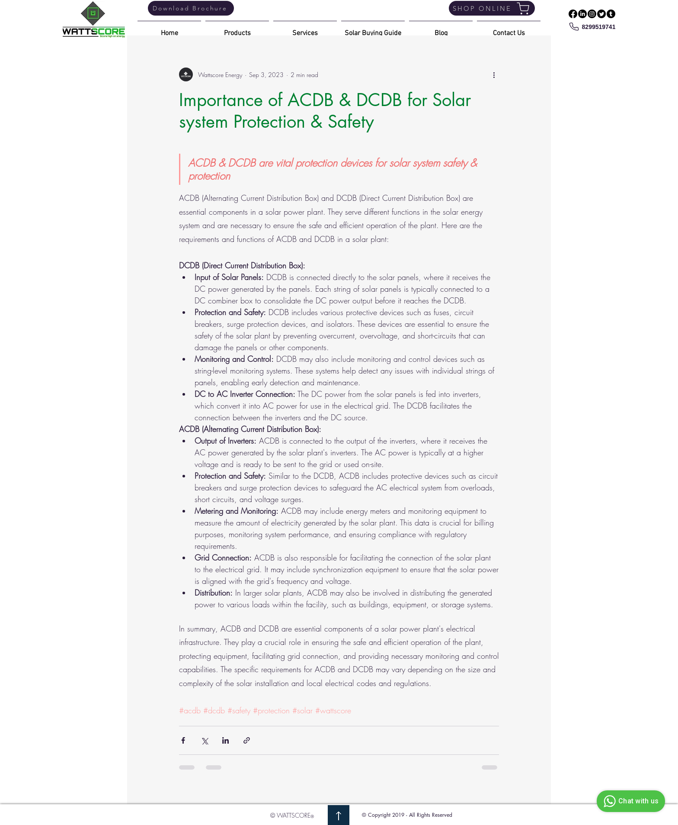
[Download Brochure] (191, 8)
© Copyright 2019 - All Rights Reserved (407, 815)
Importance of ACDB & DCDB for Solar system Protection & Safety (325, 111)
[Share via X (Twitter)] (204, 740)
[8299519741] (592, 26)
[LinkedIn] (582, 14)
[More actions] (494, 74)
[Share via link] (247, 740)
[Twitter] (601, 14)
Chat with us (630, 801)
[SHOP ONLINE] (492, 8)
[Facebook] (573, 14)
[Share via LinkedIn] (225, 740)
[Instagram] (592, 14)
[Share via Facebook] (183, 740)
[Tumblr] (611, 14)
